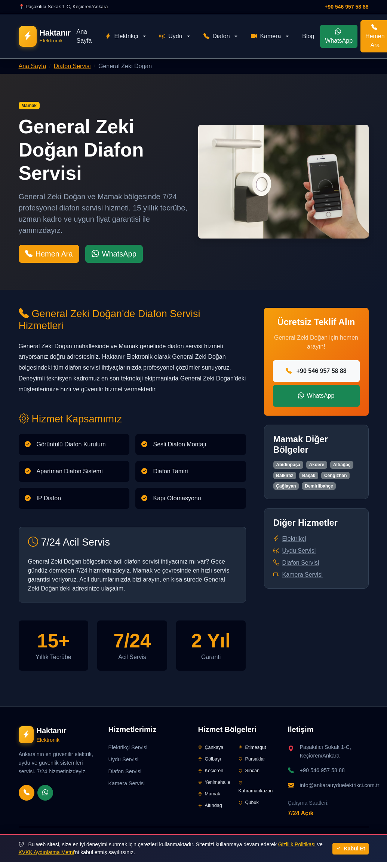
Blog (308, 36)
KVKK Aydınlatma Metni (46, 852)
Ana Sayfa (84, 36)
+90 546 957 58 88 (346, 7)
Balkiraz (284, 475)
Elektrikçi (121, 36)
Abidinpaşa (288, 464)
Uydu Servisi (294, 550)
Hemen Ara (49, 254)
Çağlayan (286, 486)
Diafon (216, 36)
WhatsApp (339, 36)
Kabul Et (350, 849)
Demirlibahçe (319, 486)
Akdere (317, 464)
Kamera (266, 36)
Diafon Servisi (72, 66)
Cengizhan (335, 475)
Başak (308, 475)
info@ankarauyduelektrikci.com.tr (340, 785)
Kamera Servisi (298, 574)
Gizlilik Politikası (297, 844)
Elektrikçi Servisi (128, 747)
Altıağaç (342, 464)
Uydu (170, 36)
